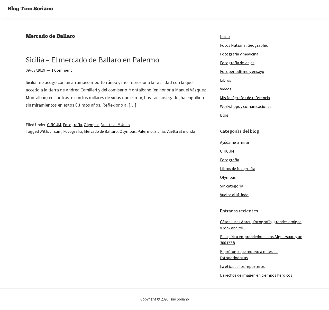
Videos (225, 88)
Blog (224, 115)
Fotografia (72, 131)
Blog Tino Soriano (30, 9)
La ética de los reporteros (242, 266)
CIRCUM (54, 124)
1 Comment (61, 70)
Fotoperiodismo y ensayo (242, 71)
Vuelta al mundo (181, 131)
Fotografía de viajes (237, 62)
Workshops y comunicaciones (245, 106)
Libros (225, 80)
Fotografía (72, 124)
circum (55, 131)
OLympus (128, 131)
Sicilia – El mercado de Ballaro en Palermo (92, 59)
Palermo (145, 131)
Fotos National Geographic (244, 45)
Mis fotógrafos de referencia (245, 97)
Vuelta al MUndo (115, 124)
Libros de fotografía (237, 168)
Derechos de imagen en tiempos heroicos (256, 275)
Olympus (91, 124)
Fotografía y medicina (239, 54)
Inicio (225, 36)
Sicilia (159, 131)
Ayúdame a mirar (234, 142)
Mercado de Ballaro (101, 131)
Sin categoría (231, 186)
